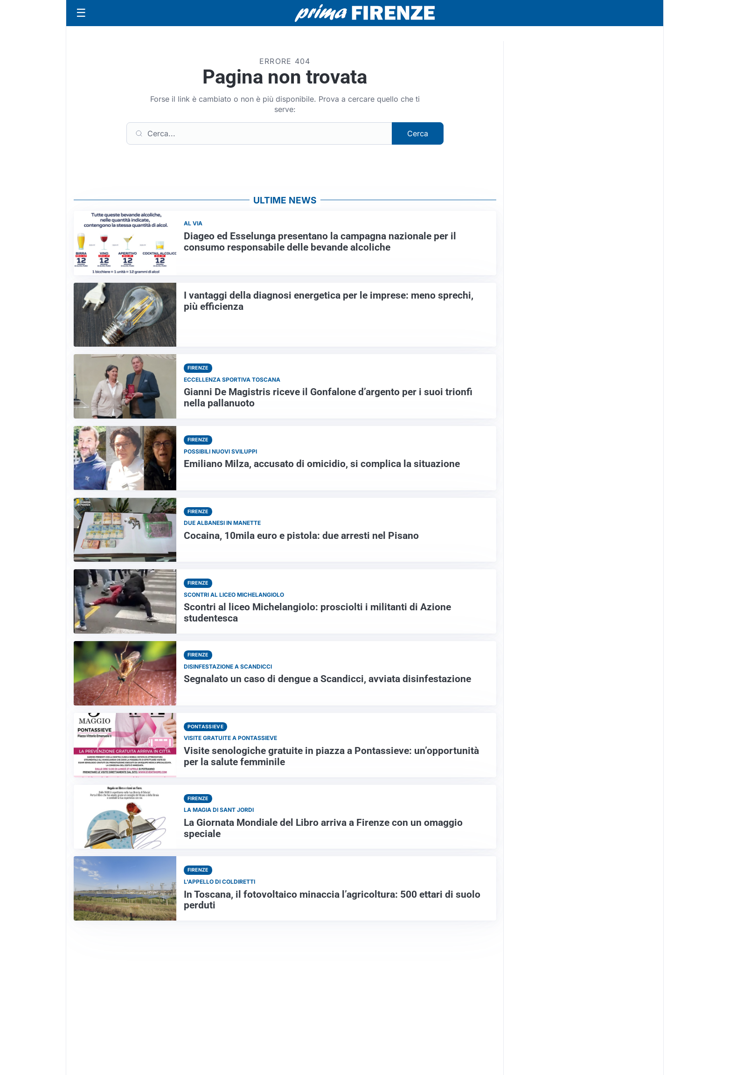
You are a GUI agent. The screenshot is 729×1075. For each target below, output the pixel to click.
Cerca (417, 133)
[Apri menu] (81, 13)
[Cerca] (259, 133)
